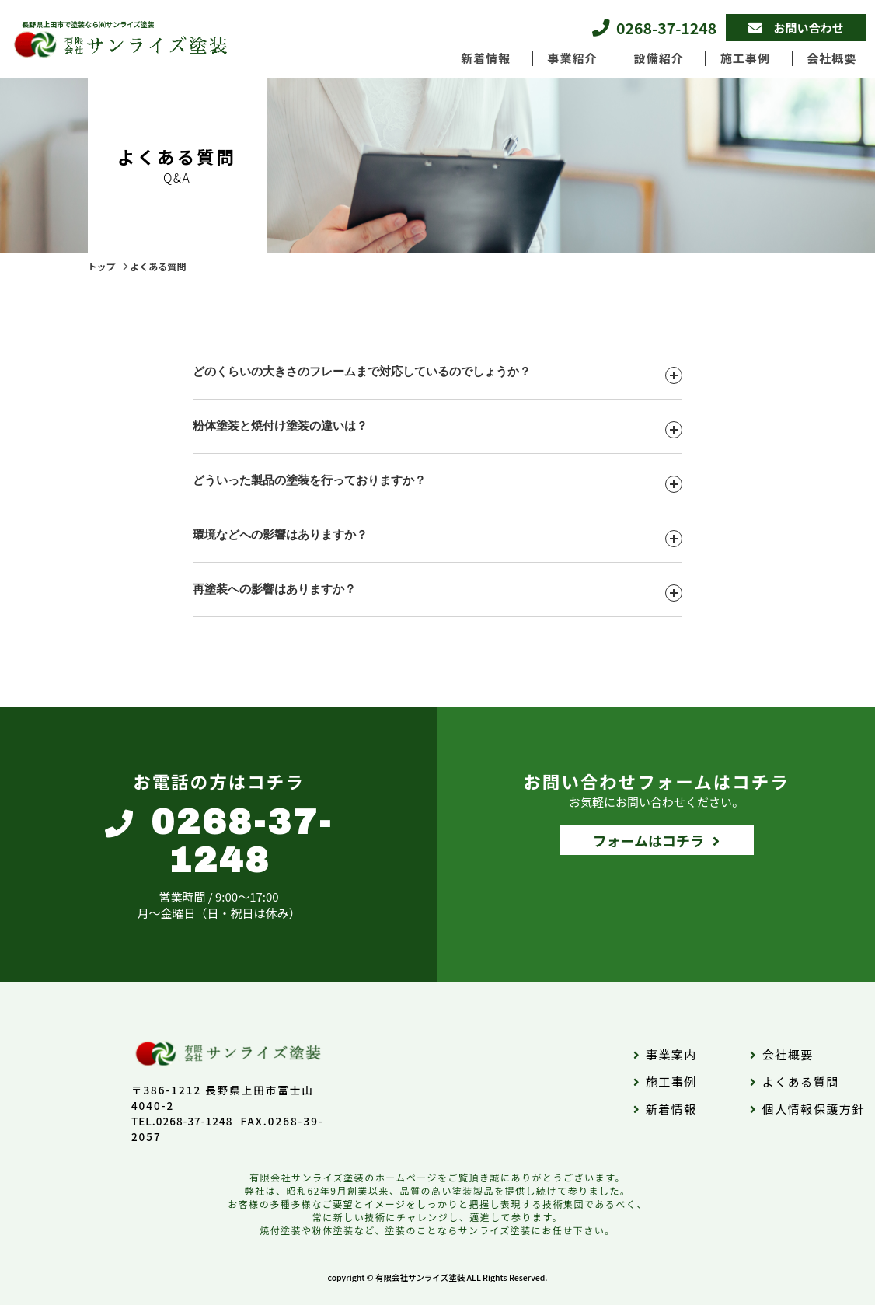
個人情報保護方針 (813, 1109)
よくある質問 (158, 266)
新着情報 (486, 58)
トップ (102, 266)
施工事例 (745, 58)
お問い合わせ (809, 27)
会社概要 (831, 58)
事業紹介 (572, 58)
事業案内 (671, 1054)
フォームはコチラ (648, 840)
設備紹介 (659, 58)
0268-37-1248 (666, 27)
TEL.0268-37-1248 (182, 1121)
